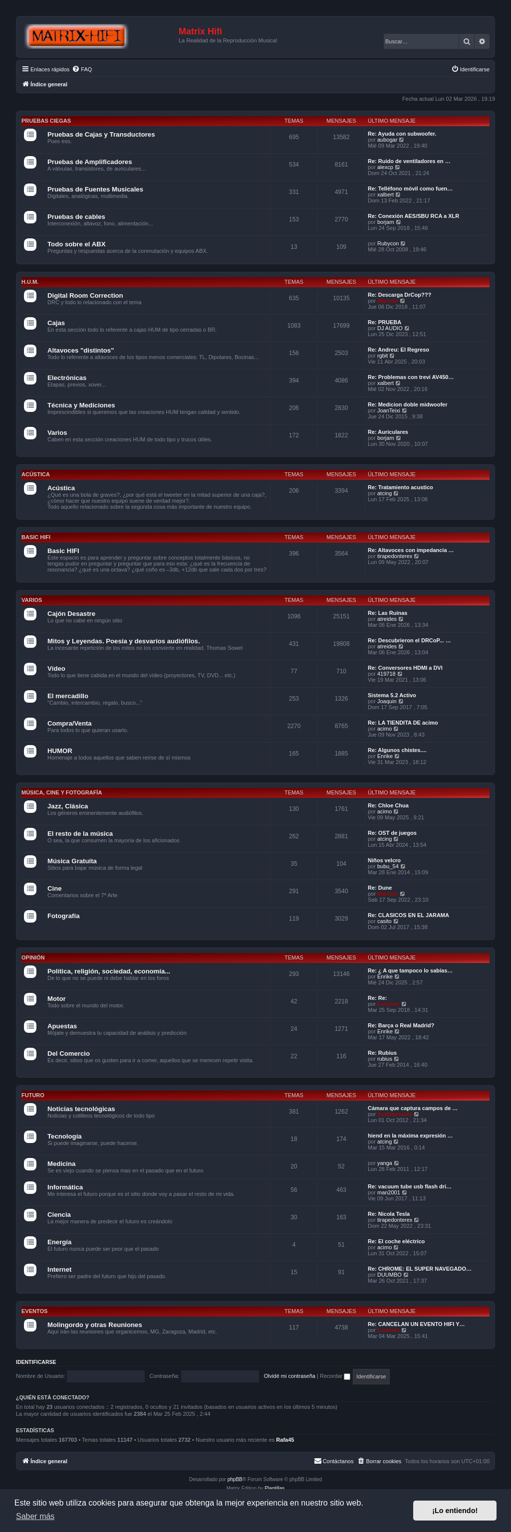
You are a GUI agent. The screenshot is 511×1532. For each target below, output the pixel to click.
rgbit (382, 356)
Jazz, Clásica (67, 806)
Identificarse (36, 1362)
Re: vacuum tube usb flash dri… (410, 1186)
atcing (384, 493)
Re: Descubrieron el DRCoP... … (409, 640)
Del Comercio (68, 1053)
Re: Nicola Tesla (389, 1214)
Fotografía (63, 916)
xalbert (385, 194)
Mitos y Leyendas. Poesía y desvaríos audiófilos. (123, 641)
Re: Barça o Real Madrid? (401, 1025)
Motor (56, 998)
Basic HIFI (35, 537)
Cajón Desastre (71, 613)
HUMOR (59, 751)
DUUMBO (389, 1275)
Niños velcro (384, 860)
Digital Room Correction (85, 295)
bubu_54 (388, 866)
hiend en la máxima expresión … (410, 1136)
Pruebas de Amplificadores (89, 162)
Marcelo (387, 301)
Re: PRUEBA (384, 322)
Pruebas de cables (76, 216)
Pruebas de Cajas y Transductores (101, 134)
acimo (384, 729)
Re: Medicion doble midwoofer (408, 404)
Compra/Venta (69, 723)
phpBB (235, 1479)
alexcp (385, 167)
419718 (386, 674)
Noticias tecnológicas (81, 1109)
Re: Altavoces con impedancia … (411, 550)
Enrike (385, 756)
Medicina (61, 1163)
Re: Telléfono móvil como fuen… (410, 189)
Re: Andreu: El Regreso (398, 350)
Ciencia (59, 1214)
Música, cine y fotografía (61, 792)
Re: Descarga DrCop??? (399, 295)
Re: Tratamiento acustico (400, 487)
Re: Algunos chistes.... (397, 750)
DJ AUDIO (390, 328)
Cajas (56, 323)
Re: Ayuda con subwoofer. (402, 134)
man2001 (388, 1192)
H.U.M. (29, 282)
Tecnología (64, 1136)
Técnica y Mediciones (81, 405)
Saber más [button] (35, 1516)
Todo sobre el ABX (76, 244)
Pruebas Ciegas (46, 121)
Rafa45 (285, 1440)
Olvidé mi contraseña (289, 1376)
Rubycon (388, 243)
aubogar (387, 140)
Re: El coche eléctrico (396, 1241)
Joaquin (387, 701)
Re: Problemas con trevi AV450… (411, 377)
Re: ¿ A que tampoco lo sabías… (410, 970)
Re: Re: (377, 998)
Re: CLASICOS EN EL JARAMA (408, 915)
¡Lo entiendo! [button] (455, 1511)
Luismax (388, 1004)
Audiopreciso (394, 1114)
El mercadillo (67, 696)
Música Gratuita (72, 861)
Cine (54, 888)
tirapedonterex (394, 556)
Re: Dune (380, 888)
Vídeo (56, 668)
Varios (57, 432)
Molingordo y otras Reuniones (94, 1325)
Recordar (335, 1376)
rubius (384, 1059)
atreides (387, 619)
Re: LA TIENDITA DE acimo (403, 723)
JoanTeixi (388, 410)
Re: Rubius (382, 1053)
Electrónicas (66, 378)
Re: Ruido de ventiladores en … (409, 161)
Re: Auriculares (388, 432)
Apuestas (62, 1026)
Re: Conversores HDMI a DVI (405, 668)
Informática (65, 1187)
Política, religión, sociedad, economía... (108, 971)
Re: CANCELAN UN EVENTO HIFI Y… (416, 1324)
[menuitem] (82, 69)
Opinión (32, 957)
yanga (384, 1163)
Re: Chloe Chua (388, 805)
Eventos (34, 1311)
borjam (385, 222)
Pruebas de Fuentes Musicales (95, 189)
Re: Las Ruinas (387, 613)
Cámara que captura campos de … (413, 1108)
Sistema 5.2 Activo (392, 695)
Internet (59, 1269)
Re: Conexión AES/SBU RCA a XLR (413, 216)
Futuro (32, 1095)
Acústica (35, 474)
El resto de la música (80, 833)
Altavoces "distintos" (80, 350)
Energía (59, 1242)
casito (384, 921)
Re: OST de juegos (392, 833)
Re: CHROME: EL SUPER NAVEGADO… (420, 1269)
